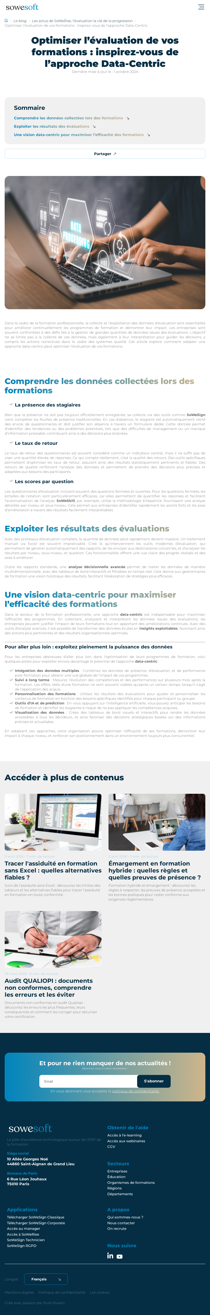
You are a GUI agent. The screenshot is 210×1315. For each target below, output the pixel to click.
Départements (120, 1194)
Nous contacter (121, 1223)
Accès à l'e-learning (124, 1135)
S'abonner (154, 1081)
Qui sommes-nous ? (125, 1217)
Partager (105, 154)
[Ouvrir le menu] (201, 7)
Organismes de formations (131, 1182)
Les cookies (99, 1292)
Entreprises (117, 1171)
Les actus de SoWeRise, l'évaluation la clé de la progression (82, 21)
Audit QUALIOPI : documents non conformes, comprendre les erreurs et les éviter (49, 987)
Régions (114, 1188)
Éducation (116, 1177)
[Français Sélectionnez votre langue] (46, 1279)
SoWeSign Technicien (26, 1240)
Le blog (20, 21)
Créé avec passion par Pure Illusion (35, 1303)
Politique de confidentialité (61, 1292)
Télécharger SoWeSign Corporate (36, 1223)
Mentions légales (19, 1292)
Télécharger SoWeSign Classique (35, 1217)
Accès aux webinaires (126, 1141)
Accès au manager (23, 1228)
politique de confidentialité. (135, 1091)
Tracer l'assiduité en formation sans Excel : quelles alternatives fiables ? (53, 870)
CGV (111, 1146)
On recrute (116, 1228)
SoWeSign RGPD (21, 1245)
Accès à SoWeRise (23, 1234)
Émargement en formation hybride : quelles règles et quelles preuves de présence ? (154, 870)
